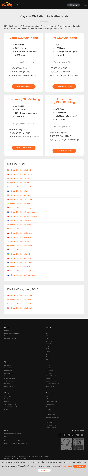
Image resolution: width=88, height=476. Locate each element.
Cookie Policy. (66, 466)
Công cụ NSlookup (51, 427)
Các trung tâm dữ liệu (10, 404)
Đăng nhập (73, 5)
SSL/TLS (48, 349)
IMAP (47, 359)
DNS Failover (8, 370)
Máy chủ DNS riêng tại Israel (18, 241)
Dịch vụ (6, 362)
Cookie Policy (35, 456)
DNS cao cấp (8, 330)
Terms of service (10, 456)
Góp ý (6, 409)
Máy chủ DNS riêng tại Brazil (18, 267)
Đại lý (6, 436)
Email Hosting (50, 386)
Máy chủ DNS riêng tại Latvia (18, 250)
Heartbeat (48, 346)
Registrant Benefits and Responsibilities (16, 443)
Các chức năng (50, 404)
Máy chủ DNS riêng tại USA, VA (19, 182)
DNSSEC (48, 368)
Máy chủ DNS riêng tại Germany (19, 199)
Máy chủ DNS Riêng (51, 381)
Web (47, 333)
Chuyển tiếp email (51, 376)
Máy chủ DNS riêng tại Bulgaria (19, 233)
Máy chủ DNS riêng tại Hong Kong (20, 271)
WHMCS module (50, 412)
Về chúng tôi (7, 396)
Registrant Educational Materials (13, 441)
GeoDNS (6, 336)
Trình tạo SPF (49, 422)
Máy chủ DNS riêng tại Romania (19, 229)
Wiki (47, 399)
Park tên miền (8, 384)
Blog (47, 396)
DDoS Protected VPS (10, 386)
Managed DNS (8, 373)
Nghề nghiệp (8, 412)
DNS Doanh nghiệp (10, 338)
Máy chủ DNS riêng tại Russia (19, 258)
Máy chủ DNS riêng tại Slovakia (19, 220)
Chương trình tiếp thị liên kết (12, 434)
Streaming (48, 357)
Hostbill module (50, 414)
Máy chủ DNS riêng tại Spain (18, 204)
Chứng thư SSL (8, 381)
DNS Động (7, 365)
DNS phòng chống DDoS (11, 333)
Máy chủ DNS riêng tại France (19, 195)
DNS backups (49, 370)
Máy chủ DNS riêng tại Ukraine (19, 254)
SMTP (47, 354)
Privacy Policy (23, 456)
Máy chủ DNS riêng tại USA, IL (19, 178)
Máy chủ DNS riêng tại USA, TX (19, 170)
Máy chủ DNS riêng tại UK (17, 191)
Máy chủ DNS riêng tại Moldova (19, 246)
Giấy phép (22, 458)
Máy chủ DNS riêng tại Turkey (19, 237)
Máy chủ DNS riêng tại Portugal (19, 208)
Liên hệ (6, 401)
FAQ (47, 407)
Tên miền (48, 378)
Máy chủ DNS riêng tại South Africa (21, 275)
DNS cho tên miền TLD (52, 384)
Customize (44, 470)
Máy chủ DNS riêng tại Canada (19, 187)
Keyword (48, 344)
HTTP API (48, 409)
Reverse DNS (8, 368)
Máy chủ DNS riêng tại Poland (19, 225)
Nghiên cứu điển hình (52, 401)
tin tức (6, 399)
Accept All (79, 466)
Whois (6, 446)
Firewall (48, 351)
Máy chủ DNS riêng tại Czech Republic (22, 216)
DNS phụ (48, 365)
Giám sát (48, 327)
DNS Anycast (49, 373)
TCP (47, 338)
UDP (47, 336)
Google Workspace (9, 378)
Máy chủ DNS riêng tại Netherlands (21, 212)
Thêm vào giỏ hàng (23, 86)
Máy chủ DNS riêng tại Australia (19, 262)
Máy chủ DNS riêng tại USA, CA (19, 174)
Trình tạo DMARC (51, 425)
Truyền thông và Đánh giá (11, 407)
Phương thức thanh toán (52, 417)
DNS (47, 330)
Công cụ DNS (49, 420)
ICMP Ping (49, 341)
